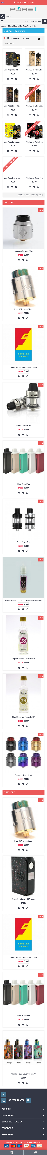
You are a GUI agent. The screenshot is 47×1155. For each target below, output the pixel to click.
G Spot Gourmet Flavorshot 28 (23, 659)
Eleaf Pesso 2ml (23, 542)
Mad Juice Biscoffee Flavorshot (13, 106)
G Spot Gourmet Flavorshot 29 (23, 717)
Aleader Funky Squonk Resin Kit (23, 1074)
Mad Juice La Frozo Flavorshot (13, 142)
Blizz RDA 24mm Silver (23, 309)
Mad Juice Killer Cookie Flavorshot (35, 106)
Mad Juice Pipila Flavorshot (35, 142)
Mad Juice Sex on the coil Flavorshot (35, 178)
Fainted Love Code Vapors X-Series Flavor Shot (23, 601)
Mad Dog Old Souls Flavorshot (13, 70)
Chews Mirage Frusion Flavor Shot (23, 367)
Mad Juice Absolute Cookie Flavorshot (35, 70)
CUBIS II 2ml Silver (23, 426)
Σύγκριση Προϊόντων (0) (20, 38)
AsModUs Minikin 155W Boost (23, 899)
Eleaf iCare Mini (23, 484)
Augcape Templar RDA (24, 251)
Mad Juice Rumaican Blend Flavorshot (13, 178)
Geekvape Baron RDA (23, 775)
